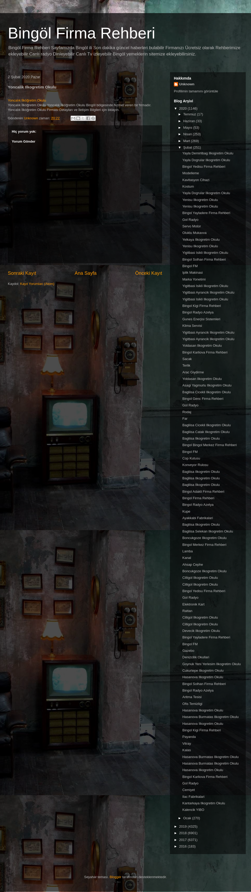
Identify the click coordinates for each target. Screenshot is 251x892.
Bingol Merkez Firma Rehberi (204, 545)
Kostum (188, 186)
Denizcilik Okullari (195, 657)
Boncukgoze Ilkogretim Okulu (204, 538)
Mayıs (188, 128)
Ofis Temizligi (192, 704)
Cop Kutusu (191, 458)
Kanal (186, 558)
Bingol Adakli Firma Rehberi (203, 491)
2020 (183, 108)
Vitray (186, 743)
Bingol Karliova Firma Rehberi (204, 352)
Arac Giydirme (193, 372)
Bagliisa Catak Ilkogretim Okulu (206, 432)
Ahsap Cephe (192, 564)
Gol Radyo (190, 220)
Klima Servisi (192, 326)
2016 (183, 846)
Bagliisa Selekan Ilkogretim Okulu (207, 531)
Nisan (188, 134)
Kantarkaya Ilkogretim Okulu (203, 803)
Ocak (187, 818)
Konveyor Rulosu (195, 465)
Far (184, 418)
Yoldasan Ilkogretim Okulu (202, 345)
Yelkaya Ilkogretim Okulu (201, 240)
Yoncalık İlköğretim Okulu (27, 100)
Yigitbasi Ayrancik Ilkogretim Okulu (208, 292)
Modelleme (190, 173)
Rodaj (186, 412)
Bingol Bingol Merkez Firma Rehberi (209, 445)
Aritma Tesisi (191, 697)
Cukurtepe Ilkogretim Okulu (203, 670)
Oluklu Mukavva (194, 233)
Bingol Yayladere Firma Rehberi (206, 213)
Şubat (188, 147)
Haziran (189, 121)
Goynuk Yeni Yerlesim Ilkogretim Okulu (211, 664)
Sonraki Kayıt (22, 273)
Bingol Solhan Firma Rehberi (204, 259)
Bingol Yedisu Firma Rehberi (203, 167)
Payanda (189, 737)
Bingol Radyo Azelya (197, 312)
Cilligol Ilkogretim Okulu (200, 578)
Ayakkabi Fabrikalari (197, 518)
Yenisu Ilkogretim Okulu (200, 200)
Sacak (187, 359)
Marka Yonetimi (194, 279)
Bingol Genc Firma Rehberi (202, 399)
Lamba (187, 551)
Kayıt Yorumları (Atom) (37, 284)
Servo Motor (191, 226)
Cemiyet (188, 790)
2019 (183, 826)
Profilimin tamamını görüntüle (196, 91)
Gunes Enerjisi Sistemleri (201, 319)
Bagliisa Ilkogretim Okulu (201, 438)
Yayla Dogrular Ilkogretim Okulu (206, 160)
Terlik (186, 365)
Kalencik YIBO (193, 810)
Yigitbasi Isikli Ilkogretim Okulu (205, 253)
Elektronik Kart (193, 604)
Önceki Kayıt (148, 273)
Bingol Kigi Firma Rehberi (201, 306)
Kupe (186, 511)
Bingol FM (190, 266)
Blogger (115, 877)
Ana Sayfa (86, 273)
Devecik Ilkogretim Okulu (201, 631)
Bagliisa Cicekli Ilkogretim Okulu (206, 392)
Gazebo (188, 651)
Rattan (187, 611)
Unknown (187, 84)
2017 (183, 840)
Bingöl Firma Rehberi (81, 33)
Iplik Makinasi (192, 272)
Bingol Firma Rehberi (198, 498)
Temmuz (190, 114)
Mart (187, 141)
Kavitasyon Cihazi (195, 180)
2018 (183, 833)
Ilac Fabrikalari (193, 797)
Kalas (186, 750)
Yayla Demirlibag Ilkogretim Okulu (207, 153)
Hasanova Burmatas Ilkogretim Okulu (210, 717)
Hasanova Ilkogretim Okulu (202, 677)
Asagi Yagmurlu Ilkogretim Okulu (206, 385)
